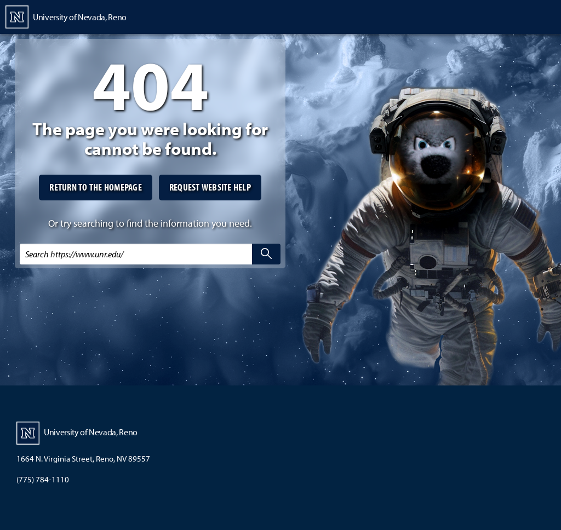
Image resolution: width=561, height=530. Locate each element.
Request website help (210, 187)
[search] (266, 254)
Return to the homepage (95, 187)
